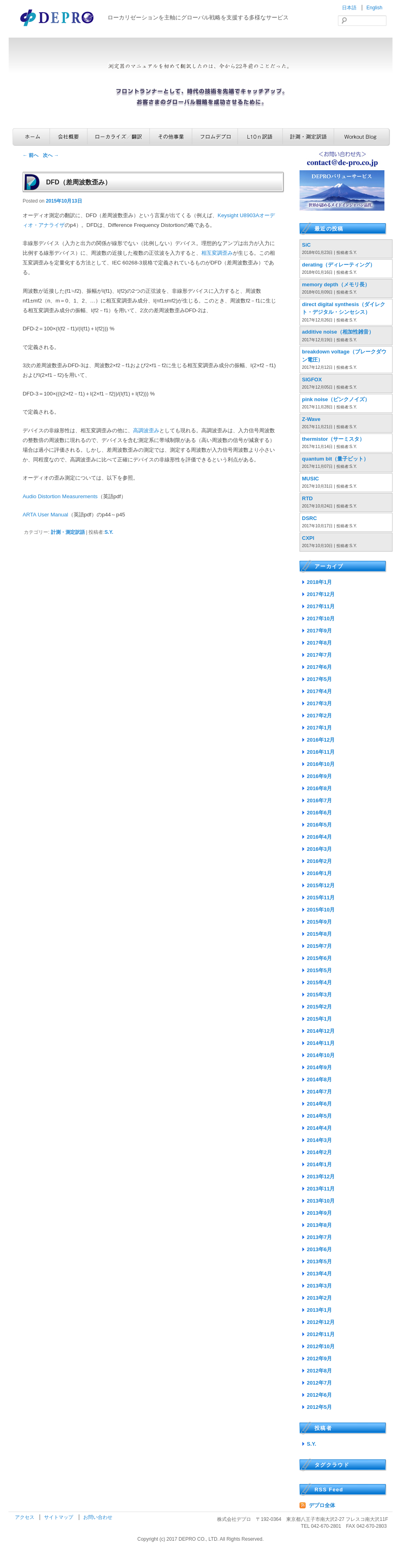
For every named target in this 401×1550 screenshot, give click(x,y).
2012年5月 (319, 1407)
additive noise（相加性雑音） (338, 332)
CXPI (308, 538)
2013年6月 (319, 1249)
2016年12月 (321, 740)
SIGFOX (312, 379)
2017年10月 (321, 618)
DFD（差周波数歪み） (78, 182)
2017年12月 (321, 594)
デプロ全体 (322, 1505)
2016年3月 (319, 849)
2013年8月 (319, 1225)
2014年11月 (321, 1043)
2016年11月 (321, 752)
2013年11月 (321, 1189)
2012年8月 (319, 1371)
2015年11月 (321, 897)
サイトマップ (59, 1517)
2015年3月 (319, 995)
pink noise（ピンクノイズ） (336, 399)
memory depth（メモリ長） (336, 284)
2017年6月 (319, 667)
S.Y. (109, 532)
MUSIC (310, 479)
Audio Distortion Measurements (60, 496)
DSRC (309, 518)
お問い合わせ (97, 1517)
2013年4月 (319, 1274)
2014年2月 (319, 1152)
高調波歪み (146, 430)
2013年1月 (319, 1310)
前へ (30, 155)
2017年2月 (319, 716)
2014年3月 (319, 1140)
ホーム (31, 137)
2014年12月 (321, 1031)
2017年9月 (319, 631)
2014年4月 (319, 1128)
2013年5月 (319, 1261)
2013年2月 (319, 1298)
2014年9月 (319, 1067)
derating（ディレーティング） (338, 265)
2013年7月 (319, 1237)
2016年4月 (319, 837)
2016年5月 (319, 825)
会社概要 (68, 137)
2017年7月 (319, 655)
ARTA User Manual (45, 515)
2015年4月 (319, 982)
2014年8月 (319, 1079)
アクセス (25, 1517)
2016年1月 (319, 873)
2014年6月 (319, 1104)
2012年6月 (319, 1395)
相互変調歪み (217, 253)
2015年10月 (321, 910)
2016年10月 (321, 764)
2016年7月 (319, 800)
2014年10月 (321, 1055)
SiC (306, 245)
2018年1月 (319, 582)
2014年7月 (319, 1092)
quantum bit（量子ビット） (335, 459)
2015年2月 (319, 1007)
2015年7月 (319, 946)
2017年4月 (319, 691)
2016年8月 (319, 788)
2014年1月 (319, 1164)
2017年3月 (319, 703)
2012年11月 (321, 1334)
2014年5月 (319, 1116)
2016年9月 (319, 776)
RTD (307, 498)
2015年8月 (319, 934)
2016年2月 (319, 861)
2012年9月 (319, 1358)
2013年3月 (319, 1286)
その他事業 (171, 137)
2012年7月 (319, 1383)
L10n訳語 (260, 137)
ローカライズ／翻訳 (118, 137)
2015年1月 (319, 1019)
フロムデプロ (215, 137)
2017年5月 (319, 679)
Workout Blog (362, 137)
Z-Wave (311, 419)
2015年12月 (321, 885)
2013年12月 (321, 1177)
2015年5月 (319, 970)
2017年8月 (319, 643)
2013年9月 (319, 1213)
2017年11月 (321, 606)
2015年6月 (319, 958)
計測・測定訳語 (308, 137)
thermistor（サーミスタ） (333, 439)
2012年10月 (321, 1346)
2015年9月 (319, 922)
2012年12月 (321, 1322)
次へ (51, 155)
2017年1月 (319, 728)
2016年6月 (319, 813)
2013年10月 (321, 1201)
